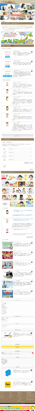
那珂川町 (29, 395)
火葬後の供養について (5, 307)
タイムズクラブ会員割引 (20, 400)
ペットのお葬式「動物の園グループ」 (16, 402)
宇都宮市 (31, 392)
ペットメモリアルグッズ (5, 324)
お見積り (18, 346)
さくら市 (33, 393)
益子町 (27, 398)
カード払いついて (11, 392)
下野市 (30, 394)
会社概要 (3, 362)
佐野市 (27, 394)
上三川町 (31, 393)
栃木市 (27, 395)
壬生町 (29, 398)
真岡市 (30, 398)
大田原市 (33, 392)
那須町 (27, 397)
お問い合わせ (10, 395)
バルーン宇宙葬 (19, 398)
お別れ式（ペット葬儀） (5, 317)
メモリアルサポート (20, 394)
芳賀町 (32, 397)
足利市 (27, 392)
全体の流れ (3, 304)
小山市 (27, 393)
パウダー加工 (4, 325)
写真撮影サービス (4, 318)
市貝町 (29, 392)
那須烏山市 (31, 395)
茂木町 (32, 398)
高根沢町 (33, 394)
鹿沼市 (29, 393)
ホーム (2, 21)
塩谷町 (29, 394)
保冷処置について (2, 395)
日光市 (29, 397)
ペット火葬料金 (4, 303)
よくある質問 (4, 310)
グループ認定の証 (4, 311)
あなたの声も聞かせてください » (17, 136)
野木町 (30, 397)
